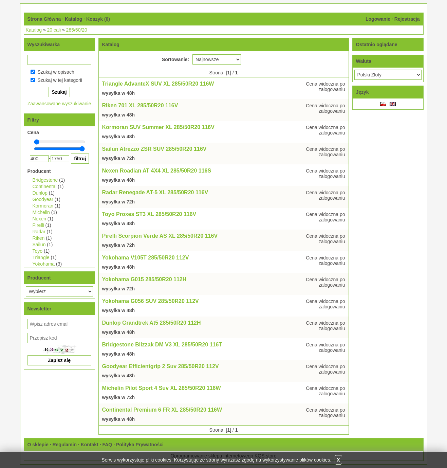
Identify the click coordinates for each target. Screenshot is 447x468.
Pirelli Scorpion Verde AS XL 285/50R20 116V (160, 236)
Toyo (38, 251)
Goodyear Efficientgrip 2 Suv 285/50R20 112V (160, 366)
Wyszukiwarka (43, 44)
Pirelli (38, 225)
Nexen (39, 218)
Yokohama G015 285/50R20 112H (144, 279)
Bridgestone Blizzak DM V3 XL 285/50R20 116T (162, 344)
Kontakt (89, 444)
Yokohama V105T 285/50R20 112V (145, 257)
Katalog (73, 19)
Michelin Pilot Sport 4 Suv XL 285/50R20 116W (161, 388)
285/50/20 (76, 30)
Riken (39, 238)
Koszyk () (98, 19)
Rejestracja (407, 19)
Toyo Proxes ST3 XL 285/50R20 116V (149, 214)
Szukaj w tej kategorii (60, 80)
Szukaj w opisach (56, 72)
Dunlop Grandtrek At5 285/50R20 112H (151, 323)
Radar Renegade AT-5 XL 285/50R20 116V (155, 192)
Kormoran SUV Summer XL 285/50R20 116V (158, 127)
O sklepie (38, 444)
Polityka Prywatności (140, 444)
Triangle (41, 257)
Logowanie (378, 19)
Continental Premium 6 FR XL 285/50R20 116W (162, 410)
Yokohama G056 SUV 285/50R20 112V (150, 301)
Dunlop (40, 193)
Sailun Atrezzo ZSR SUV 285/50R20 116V (154, 149)
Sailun (39, 244)
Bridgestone (45, 180)
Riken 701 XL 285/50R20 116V (140, 105)
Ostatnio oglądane (376, 44)
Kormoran (43, 206)
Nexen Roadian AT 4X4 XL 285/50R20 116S (156, 171)
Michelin (41, 212)
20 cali (54, 30)
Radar (39, 231)
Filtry (33, 120)
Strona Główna (44, 19)
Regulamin (64, 444)
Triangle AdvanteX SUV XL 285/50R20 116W (158, 84)
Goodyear (43, 199)
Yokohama (44, 264)
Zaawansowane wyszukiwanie (59, 103)
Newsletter (39, 308)
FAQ (107, 444)
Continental (45, 186)
